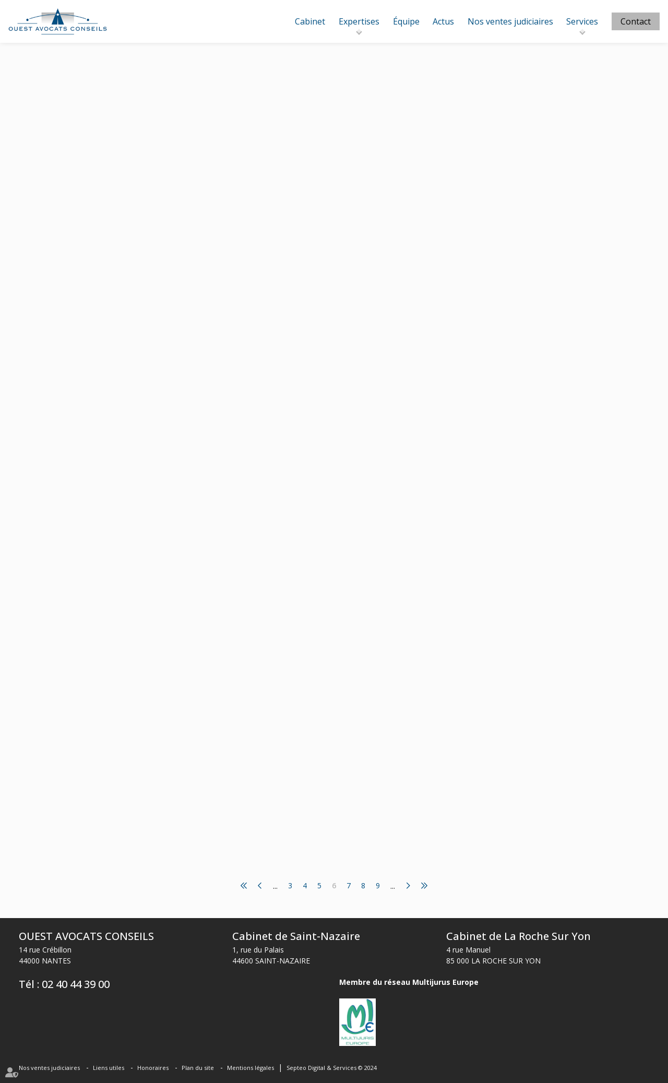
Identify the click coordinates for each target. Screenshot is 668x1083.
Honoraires (153, 1068)
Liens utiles (108, 1068)
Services (582, 21)
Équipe (406, 21)
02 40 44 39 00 (76, 984)
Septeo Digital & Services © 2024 (332, 1068)
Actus (443, 21)
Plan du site (198, 1068)
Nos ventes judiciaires (510, 21)
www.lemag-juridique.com (341, 144)
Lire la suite (300, 210)
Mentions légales (250, 1068)
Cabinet (310, 21)
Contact (636, 21)
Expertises (359, 21)
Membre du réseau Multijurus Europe (409, 982)
